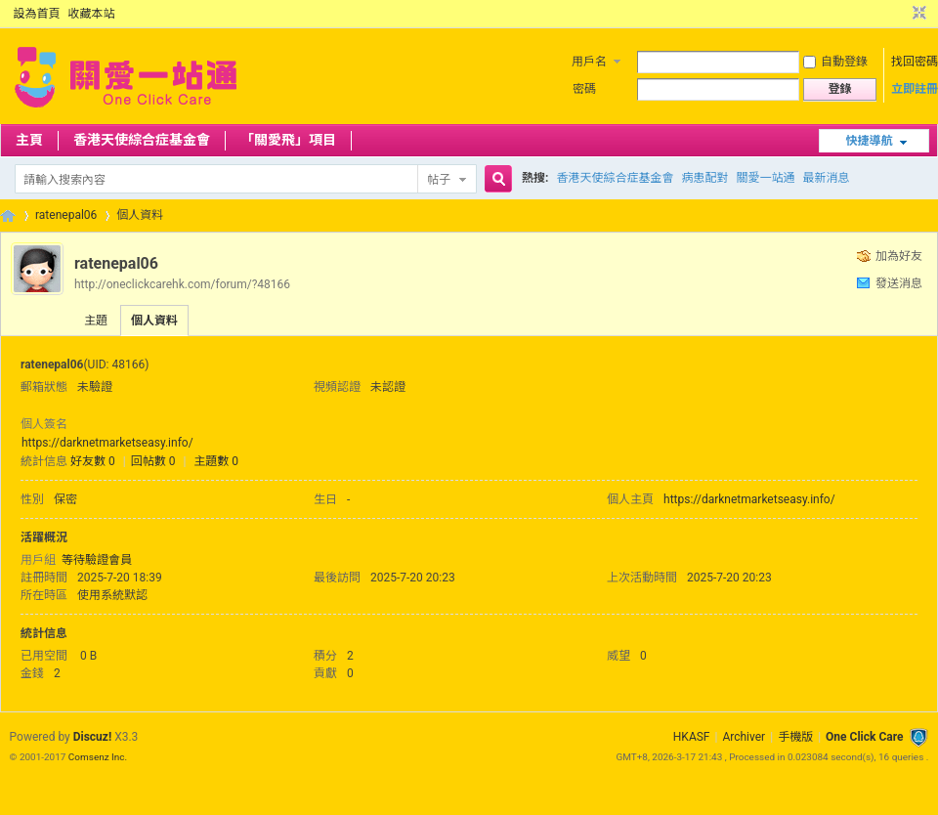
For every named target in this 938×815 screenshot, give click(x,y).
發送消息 (898, 283)
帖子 (438, 180)
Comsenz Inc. (97, 756)
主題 (95, 320)
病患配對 (704, 178)
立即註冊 (914, 89)
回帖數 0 (153, 461)
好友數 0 (92, 461)
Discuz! (92, 737)
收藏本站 (91, 14)
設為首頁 (37, 14)
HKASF (691, 737)
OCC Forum (8, 215)
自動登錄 (835, 61)
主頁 (29, 140)
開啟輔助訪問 (901, 13)
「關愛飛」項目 (288, 140)
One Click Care (864, 737)
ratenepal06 (66, 215)
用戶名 (589, 61)
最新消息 (825, 178)
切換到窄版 (917, 13)
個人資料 (154, 320)
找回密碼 (914, 61)
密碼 (584, 89)
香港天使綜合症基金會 (141, 140)
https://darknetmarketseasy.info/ (107, 443)
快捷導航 (868, 141)
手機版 (795, 737)
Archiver (743, 737)
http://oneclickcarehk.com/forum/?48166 (182, 284)
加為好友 (898, 256)
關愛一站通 (765, 178)
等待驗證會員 (97, 560)
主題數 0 (215, 461)
